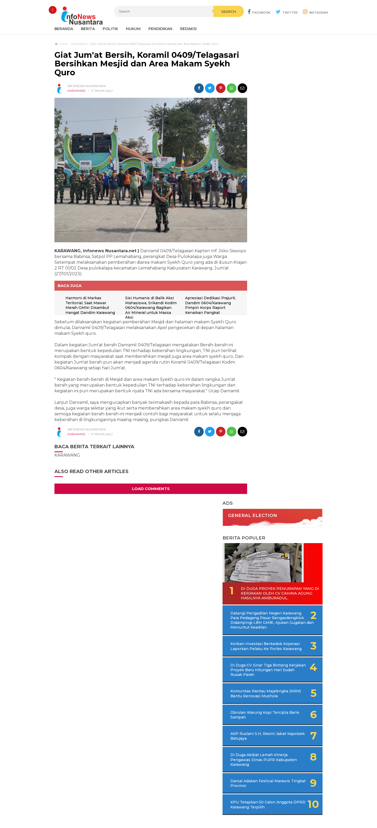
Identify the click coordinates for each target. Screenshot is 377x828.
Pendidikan (160, 28)
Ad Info (161, 807)
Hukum (133, 28)
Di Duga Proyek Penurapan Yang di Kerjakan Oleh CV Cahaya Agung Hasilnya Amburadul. (281, 169)
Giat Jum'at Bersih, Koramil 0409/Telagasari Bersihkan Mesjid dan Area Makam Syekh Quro (135, 64)
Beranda (63, 28)
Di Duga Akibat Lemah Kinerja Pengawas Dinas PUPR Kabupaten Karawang (278, 357)
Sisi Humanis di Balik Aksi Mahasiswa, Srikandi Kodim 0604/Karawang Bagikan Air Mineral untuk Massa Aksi (148, 301)
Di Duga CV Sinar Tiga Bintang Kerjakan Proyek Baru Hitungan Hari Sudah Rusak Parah (283, 260)
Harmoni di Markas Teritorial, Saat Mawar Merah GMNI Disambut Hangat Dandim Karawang (88, 301)
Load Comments (146, 487)
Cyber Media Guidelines (194, 807)
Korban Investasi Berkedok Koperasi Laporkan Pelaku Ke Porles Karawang (278, 232)
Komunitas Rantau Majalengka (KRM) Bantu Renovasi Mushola (275, 289)
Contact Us (139, 807)
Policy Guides (232, 807)
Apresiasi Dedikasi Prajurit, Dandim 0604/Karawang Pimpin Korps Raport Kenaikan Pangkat (203, 301)
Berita (88, 28)
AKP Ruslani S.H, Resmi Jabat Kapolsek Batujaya (275, 333)
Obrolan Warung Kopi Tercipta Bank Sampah (273, 312)
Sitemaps (116, 807)
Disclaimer (259, 807)
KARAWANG (77, 91)
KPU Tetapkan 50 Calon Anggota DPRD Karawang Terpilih (276, 405)
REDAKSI (188, 28)
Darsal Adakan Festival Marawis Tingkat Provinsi (276, 381)
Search (216, 23)
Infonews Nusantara (187, 815)
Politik (110, 28)
